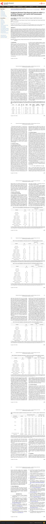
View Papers (2, 20)
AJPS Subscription (3, 27)
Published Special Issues (3, 36)
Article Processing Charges (4, 25)
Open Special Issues (3, 35)
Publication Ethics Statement (4, 30)
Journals (8, 6)
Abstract (1, 10)
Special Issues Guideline (3, 37)
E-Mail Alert (3, 522)
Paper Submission (3, 26)
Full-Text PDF (2, 11)
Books (14, 6)
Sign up (31, 522)
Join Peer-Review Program (10, 522)
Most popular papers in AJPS (4, 29)
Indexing (1, 19)
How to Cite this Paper (3, 16)
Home (3, 6)
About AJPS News (3, 31)
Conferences (20, 6)
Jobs (37, 6)
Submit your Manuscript (38, 522)
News (26, 6)
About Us (31, 6)
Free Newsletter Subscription (4, 28)
